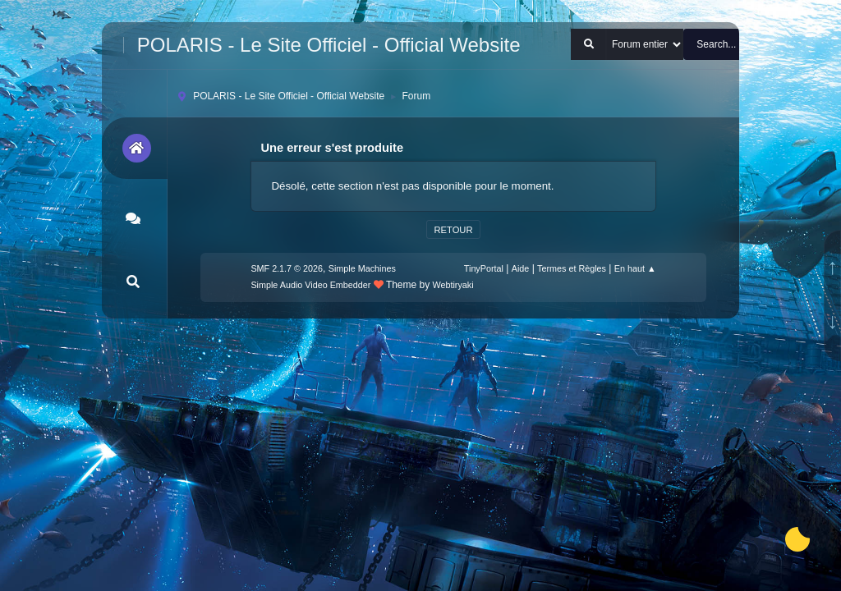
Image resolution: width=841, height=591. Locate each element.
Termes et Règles (571, 268)
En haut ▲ (635, 268)
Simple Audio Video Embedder (310, 285)
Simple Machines (362, 268)
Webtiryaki (453, 285)
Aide (521, 268)
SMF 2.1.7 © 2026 (286, 268)
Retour (453, 230)
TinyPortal (483, 268)
